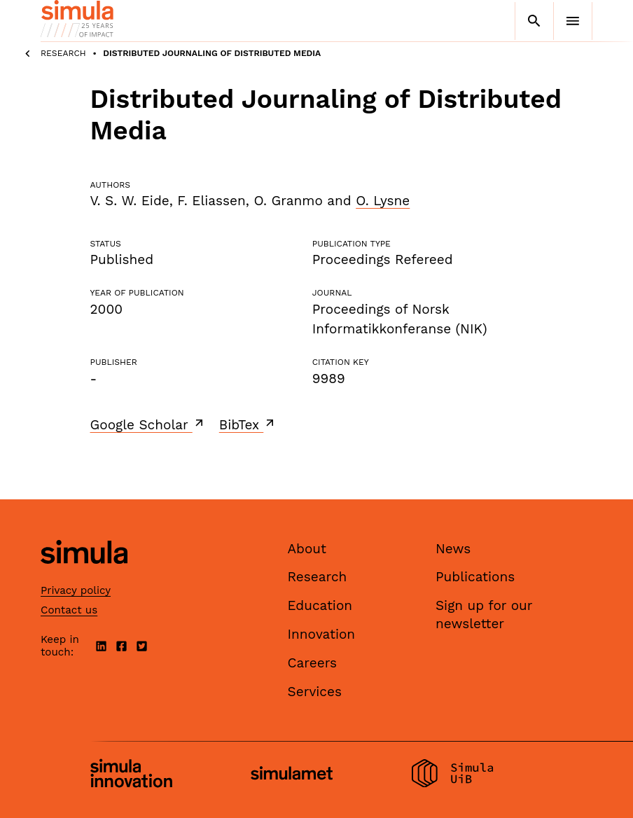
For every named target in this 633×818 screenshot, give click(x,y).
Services (315, 692)
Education (320, 605)
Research (63, 53)
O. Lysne (383, 201)
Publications (475, 577)
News (453, 549)
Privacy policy (76, 590)
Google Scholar (148, 424)
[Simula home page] (84, 575)
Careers (313, 663)
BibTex (248, 424)
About (307, 549)
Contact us (69, 610)
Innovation (322, 634)
